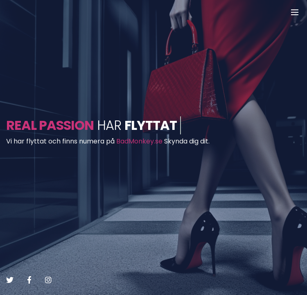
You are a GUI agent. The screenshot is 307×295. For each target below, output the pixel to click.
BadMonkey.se (139, 141)
